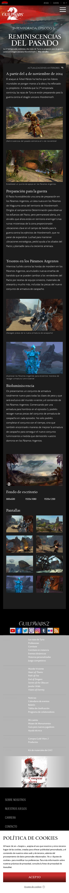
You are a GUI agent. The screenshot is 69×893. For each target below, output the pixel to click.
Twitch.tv (31, 630)
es (64, 2)
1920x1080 (30, 499)
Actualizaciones (12, 668)
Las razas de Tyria (36, 639)
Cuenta (56, 2)
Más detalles (43, 52)
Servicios (8, 720)
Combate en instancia (38, 650)
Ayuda (46, 2)
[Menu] (63, 10)
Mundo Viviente (36, 668)
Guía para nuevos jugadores (41, 727)
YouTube (13, 630)
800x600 (10, 499)
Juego (6, 639)
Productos (33, 742)
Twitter (25, 630)
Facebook (19, 630)
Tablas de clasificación (38, 708)
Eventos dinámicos (37, 653)
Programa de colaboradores (41, 712)
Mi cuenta (33, 720)
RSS (56, 630)
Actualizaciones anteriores (44, 67)
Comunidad (10, 697)
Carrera (10, 817)
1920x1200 (49, 499)
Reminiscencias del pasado (34, 37)
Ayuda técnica (35, 730)
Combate (32, 646)
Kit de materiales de (40, 750)
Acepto (35, 877)
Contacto (11, 826)
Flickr (50, 630)
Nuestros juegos (16, 808)
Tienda (7, 738)
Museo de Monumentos (39, 723)
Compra (38, 738)
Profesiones (33, 643)
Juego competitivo (37, 660)
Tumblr (44, 630)
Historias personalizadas (39, 657)
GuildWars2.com (13, 13)
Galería (7, 750)
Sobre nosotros (15, 799)
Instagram (37, 630)
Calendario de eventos (38, 701)
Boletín (31, 705)
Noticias (32, 698)
